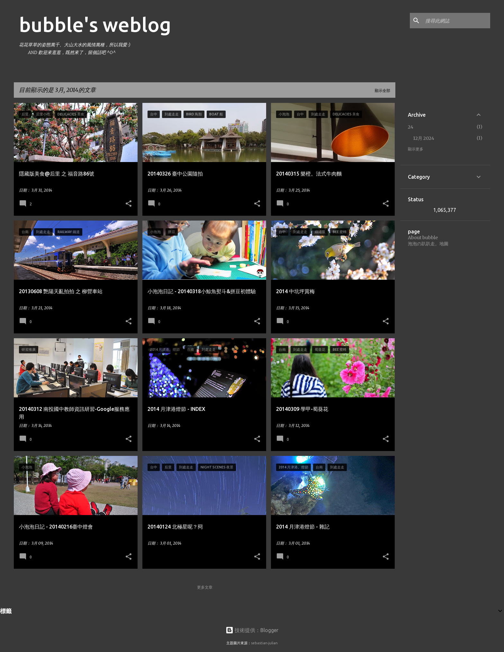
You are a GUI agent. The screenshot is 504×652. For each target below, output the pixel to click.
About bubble (423, 237)
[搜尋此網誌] (456, 20)
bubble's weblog (95, 24)
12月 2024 (423, 138)
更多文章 (204, 587)
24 (410, 127)
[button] (128, 204)
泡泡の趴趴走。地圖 (428, 244)
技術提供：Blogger (252, 630)
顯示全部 (382, 90)
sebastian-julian (264, 643)
